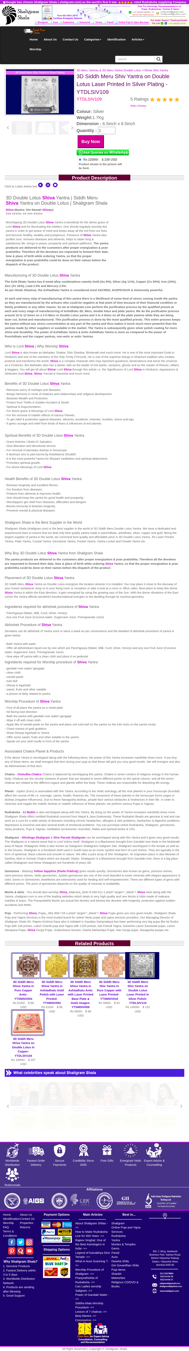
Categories (93, 39)
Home (34, 39)
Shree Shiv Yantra (156, 70)
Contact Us (70, 39)
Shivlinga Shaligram (36, 837)
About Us (50, 39)
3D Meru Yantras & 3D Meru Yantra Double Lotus (109, 70)
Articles (138, 39)
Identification (116, 39)
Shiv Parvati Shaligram (70, 837)
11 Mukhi (29, 812)
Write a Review (138, 105)
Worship (35, 49)
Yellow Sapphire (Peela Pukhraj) (56, 871)
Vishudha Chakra (29, 774)
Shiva (48, 197)
